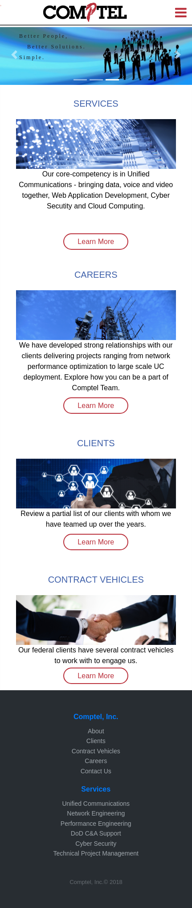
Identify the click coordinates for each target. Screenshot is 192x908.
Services (95, 789)
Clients (96, 740)
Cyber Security (95, 843)
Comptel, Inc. (96, 716)
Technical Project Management (96, 853)
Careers (96, 760)
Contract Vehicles (96, 751)
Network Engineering (96, 813)
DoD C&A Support (96, 833)
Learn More (96, 241)
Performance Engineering (96, 823)
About (96, 731)
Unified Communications (96, 803)
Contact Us (96, 771)
